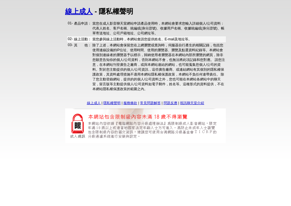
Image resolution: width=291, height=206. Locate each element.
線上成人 (79, 11)
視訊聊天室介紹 (192, 103)
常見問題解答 (150, 103)
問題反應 (170, 103)
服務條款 (130, 103)
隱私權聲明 (112, 103)
